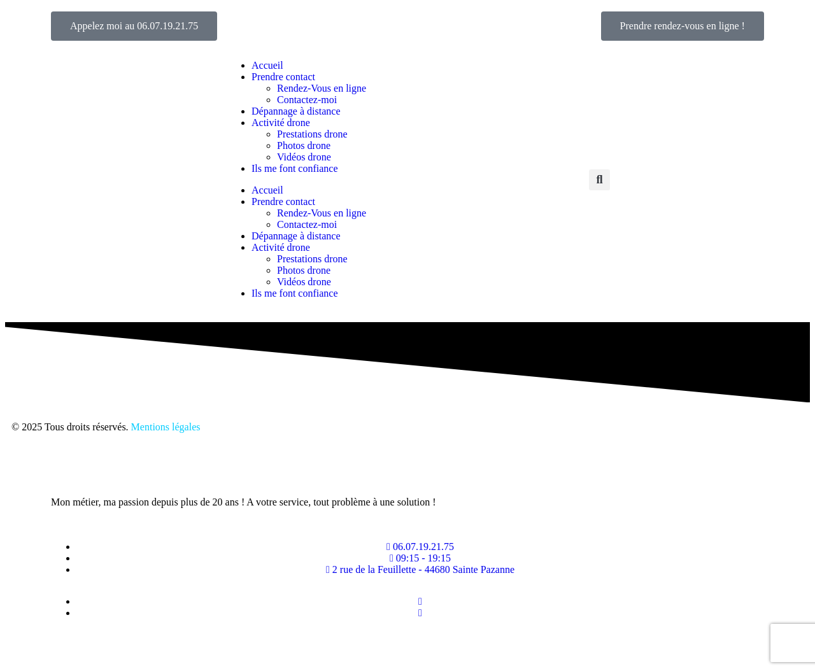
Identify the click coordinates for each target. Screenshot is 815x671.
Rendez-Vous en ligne (321, 88)
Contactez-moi (307, 99)
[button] (599, 179)
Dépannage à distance (296, 111)
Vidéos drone (304, 157)
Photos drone (303, 145)
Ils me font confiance (295, 168)
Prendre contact (283, 76)
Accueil (267, 65)
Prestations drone (312, 134)
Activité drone (281, 122)
